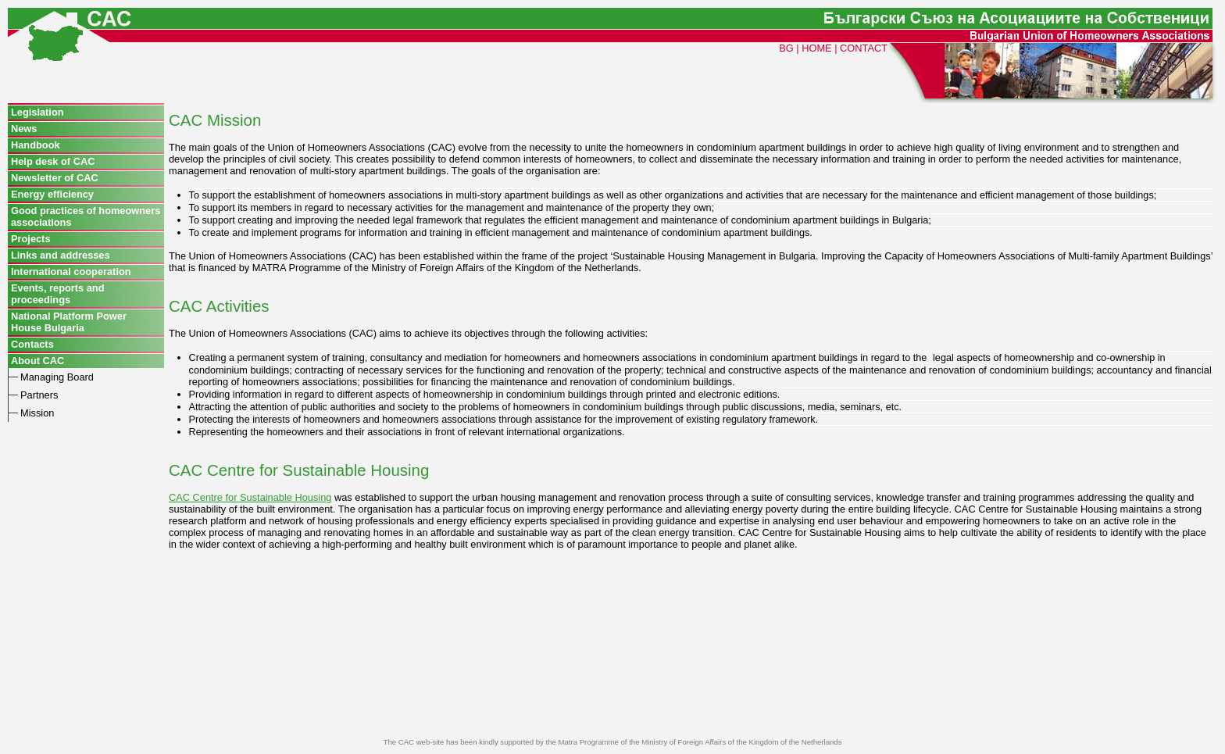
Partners (39, 395)
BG (786, 48)
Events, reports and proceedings (57, 294)
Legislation (37, 112)
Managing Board (57, 377)
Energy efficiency (52, 194)
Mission (37, 413)
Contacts (32, 344)
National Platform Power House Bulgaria (69, 322)
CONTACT (864, 48)
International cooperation (71, 271)
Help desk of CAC (53, 161)
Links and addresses (60, 255)
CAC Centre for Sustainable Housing (250, 497)
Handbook (35, 145)
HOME (816, 48)
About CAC (37, 360)
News (24, 128)
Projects (31, 239)
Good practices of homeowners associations (85, 216)
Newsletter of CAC (54, 178)
